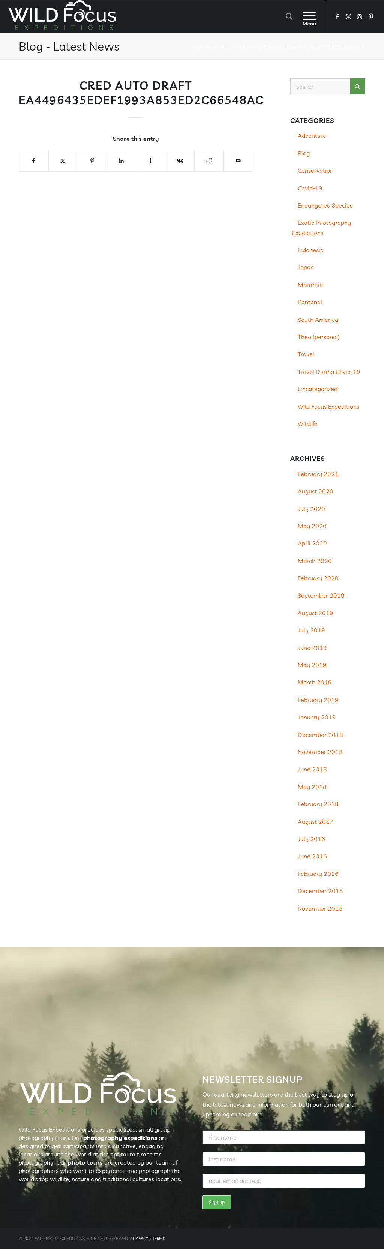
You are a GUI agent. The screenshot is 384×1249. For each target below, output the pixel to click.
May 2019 (312, 665)
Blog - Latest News (69, 46)
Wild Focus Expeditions (328, 406)
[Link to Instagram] (359, 16)
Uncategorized (318, 389)
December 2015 (320, 891)
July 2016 (311, 839)
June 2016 (312, 856)
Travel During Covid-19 (329, 371)
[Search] (289, 16)
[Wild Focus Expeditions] (64, 16)
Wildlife (308, 423)
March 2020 (315, 561)
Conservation (315, 170)
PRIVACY (140, 1238)
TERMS (158, 1238)
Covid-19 (310, 188)
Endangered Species (325, 205)
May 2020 (312, 526)
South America (318, 319)
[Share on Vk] (179, 160)
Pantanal (310, 302)
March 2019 (315, 682)
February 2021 (318, 474)
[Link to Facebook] (337, 16)
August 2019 (315, 613)
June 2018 (312, 769)
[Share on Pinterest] (92, 160)
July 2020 (311, 508)
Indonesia (311, 250)
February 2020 (318, 578)
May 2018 (312, 786)
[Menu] (307, 16)
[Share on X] (63, 160)
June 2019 (312, 647)
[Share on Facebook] (33, 160)
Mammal (310, 284)
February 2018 (318, 804)
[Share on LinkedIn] (121, 160)
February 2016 (318, 873)
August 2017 (315, 821)
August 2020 (315, 491)
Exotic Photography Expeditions (321, 227)
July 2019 (311, 630)
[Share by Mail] (238, 160)
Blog (304, 153)
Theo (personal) (319, 337)
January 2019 (317, 717)
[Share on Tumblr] (150, 160)
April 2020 (312, 543)
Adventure (312, 135)
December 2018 (320, 734)
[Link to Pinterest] (370, 16)
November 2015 (320, 908)
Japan (306, 267)
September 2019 (321, 595)
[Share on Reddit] (209, 160)
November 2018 (320, 752)
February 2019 (318, 700)
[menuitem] (289, 16)
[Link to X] (348, 16)
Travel (306, 354)
